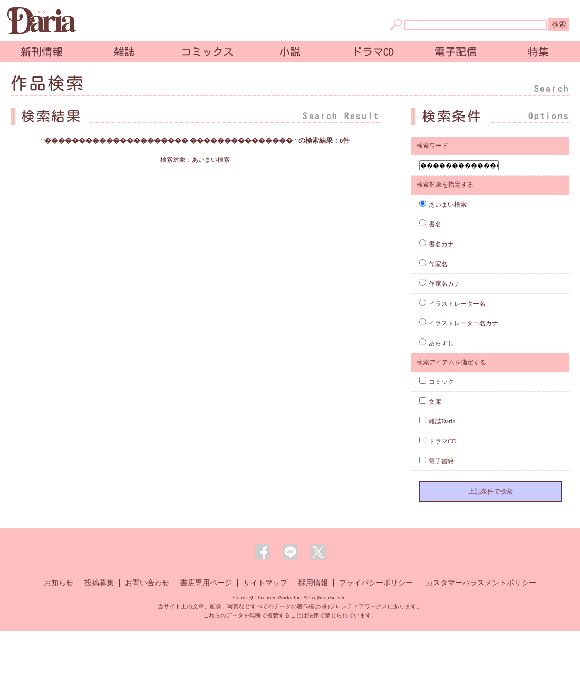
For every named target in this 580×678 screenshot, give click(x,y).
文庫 (430, 401)
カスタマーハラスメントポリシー (481, 583)
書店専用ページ (206, 583)
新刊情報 (42, 51)
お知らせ (58, 583)
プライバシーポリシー (376, 583)
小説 (290, 51)
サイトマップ (265, 583)
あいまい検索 (443, 204)
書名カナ (436, 244)
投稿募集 (99, 583)
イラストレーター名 (452, 303)
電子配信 (455, 51)
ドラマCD (373, 51)
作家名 (433, 264)
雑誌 (124, 51)
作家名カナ (439, 283)
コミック (436, 381)
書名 (430, 224)
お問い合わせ (147, 583)
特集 (538, 51)
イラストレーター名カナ (458, 323)
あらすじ (436, 343)
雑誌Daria (437, 421)
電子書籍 (436, 461)
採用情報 (313, 583)
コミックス (207, 51)
